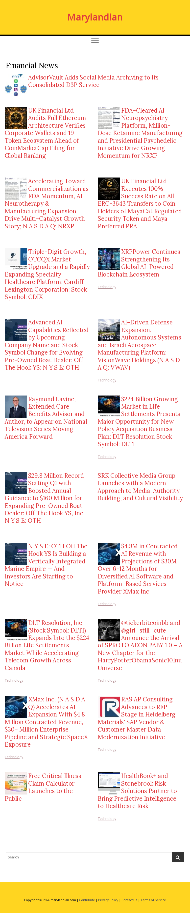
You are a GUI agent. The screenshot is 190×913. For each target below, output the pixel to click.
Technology (107, 286)
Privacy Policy (108, 900)
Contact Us (129, 900)
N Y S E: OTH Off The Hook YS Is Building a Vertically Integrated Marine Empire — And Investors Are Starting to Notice (46, 565)
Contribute (87, 900)
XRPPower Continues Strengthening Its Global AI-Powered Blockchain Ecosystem (139, 263)
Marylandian (95, 17)
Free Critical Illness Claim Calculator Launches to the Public (43, 787)
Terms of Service (153, 900)
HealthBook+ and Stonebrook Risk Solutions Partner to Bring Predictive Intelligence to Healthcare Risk (137, 791)
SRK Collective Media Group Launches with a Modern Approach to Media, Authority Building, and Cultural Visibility (140, 487)
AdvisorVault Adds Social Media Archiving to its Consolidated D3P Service (93, 81)
